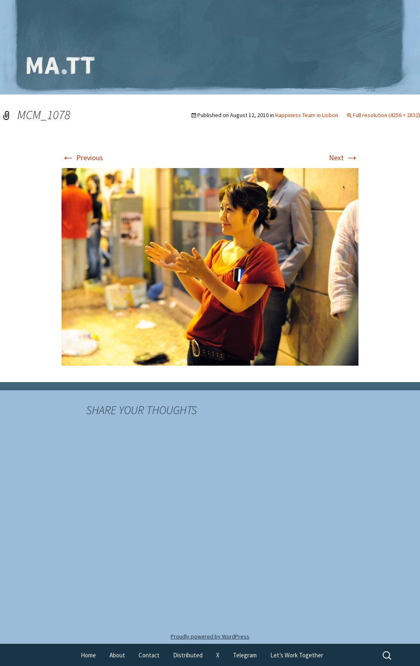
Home (88, 655)
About (117, 655)
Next (343, 157)
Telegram (245, 655)
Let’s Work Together (296, 655)
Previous (82, 157)
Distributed (188, 655)
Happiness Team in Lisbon (306, 115)
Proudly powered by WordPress (210, 636)
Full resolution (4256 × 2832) (386, 115)
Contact (149, 655)
